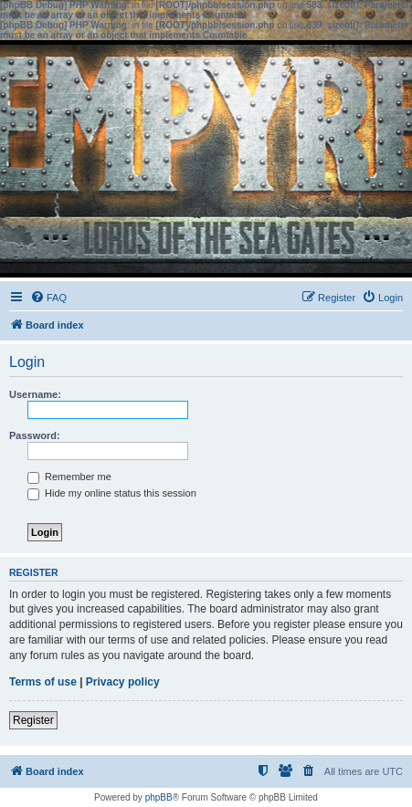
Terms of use (43, 682)
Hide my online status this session (111, 492)
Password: (34, 435)
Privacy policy (123, 682)
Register (33, 720)
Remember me (69, 476)
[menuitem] (48, 298)
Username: (35, 394)
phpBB (159, 797)
